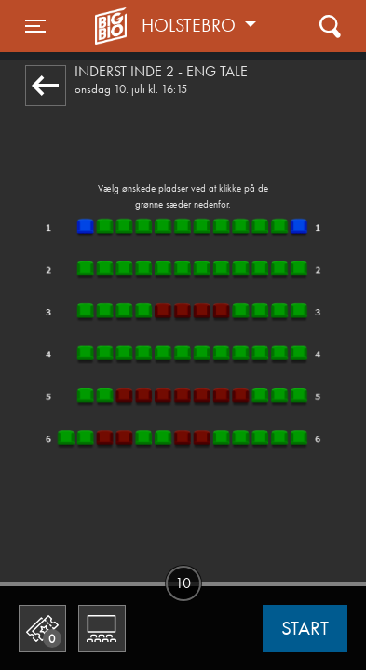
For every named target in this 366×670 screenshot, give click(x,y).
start (305, 628)
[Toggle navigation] (35, 26)
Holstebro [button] (191, 25)
